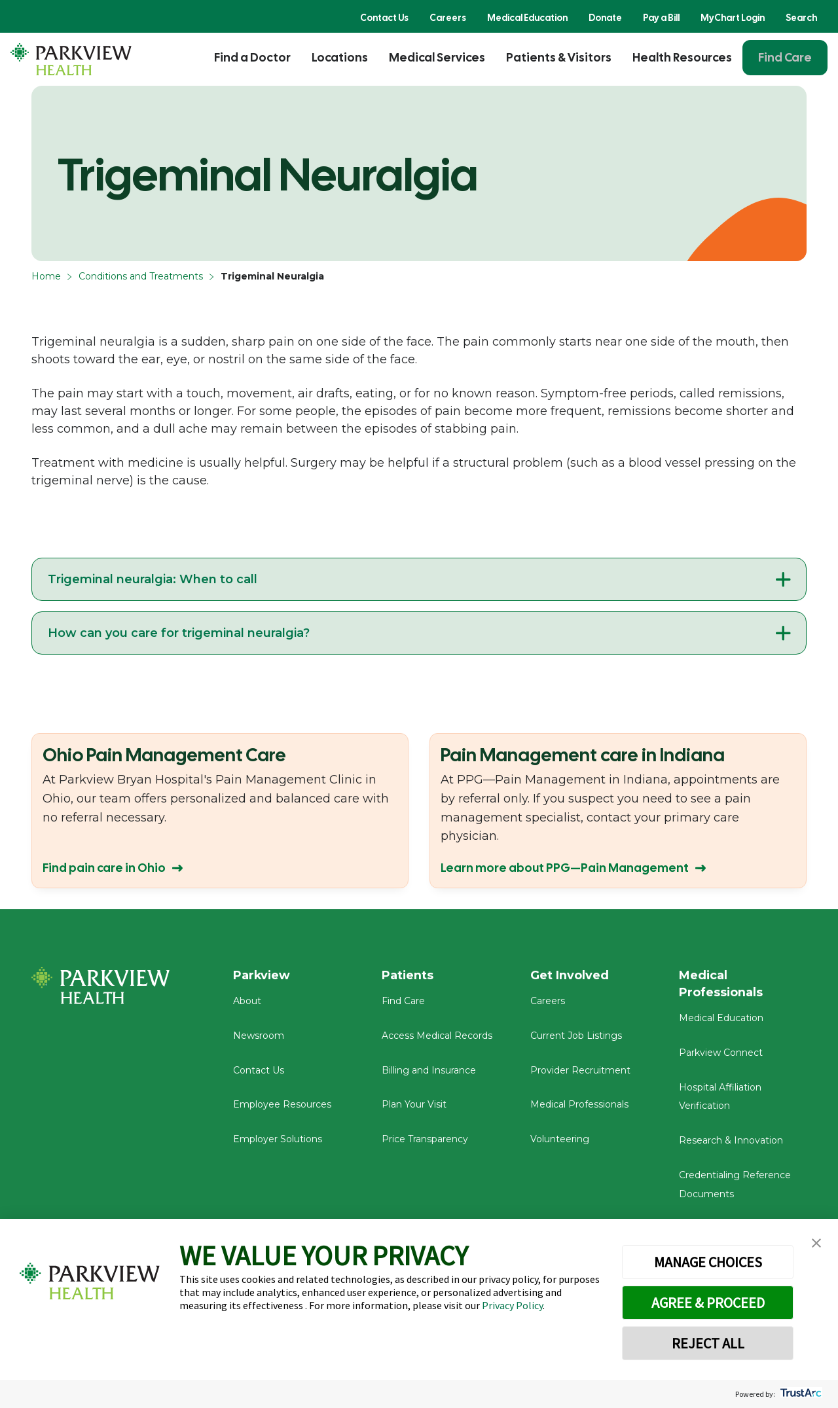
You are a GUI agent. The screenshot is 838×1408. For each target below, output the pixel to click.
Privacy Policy (512, 1305)
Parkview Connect (721, 1053)
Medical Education (527, 18)
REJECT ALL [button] (708, 1343)
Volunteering (559, 1140)
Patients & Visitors (558, 57)
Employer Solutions (277, 1140)
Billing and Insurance (429, 1071)
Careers (447, 18)
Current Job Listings (576, 1036)
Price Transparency (425, 1140)
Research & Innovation (731, 1141)
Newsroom (258, 1036)
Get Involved (569, 975)
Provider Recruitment (580, 1071)
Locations (340, 57)
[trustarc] (799, 1394)
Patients (408, 975)
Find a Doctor (252, 57)
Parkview (262, 975)
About (247, 1001)
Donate (605, 18)
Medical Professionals (579, 1105)
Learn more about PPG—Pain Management (565, 867)
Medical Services (437, 57)
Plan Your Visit (414, 1105)
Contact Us (384, 18)
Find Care (785, 57)
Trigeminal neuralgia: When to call (152, 579)
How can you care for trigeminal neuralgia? (179, 633)
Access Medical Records (437, 1036)
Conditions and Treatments (141, 276)
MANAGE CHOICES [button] (708, 1262)
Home (46, 276)
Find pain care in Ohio (104, 867)
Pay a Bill (661, 18)
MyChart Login (733, 18)
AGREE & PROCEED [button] (708, 1302)
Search (801, 18)
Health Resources (682, 57)
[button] (816, 1243)
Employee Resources (282, 1105)
